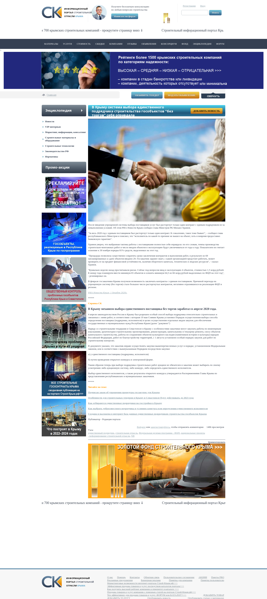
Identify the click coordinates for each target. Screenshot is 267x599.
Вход (202, 5)
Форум (220, 44)
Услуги (67, 44)
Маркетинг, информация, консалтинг (65, 132)
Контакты (135, 577)
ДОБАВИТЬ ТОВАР (213, 595)
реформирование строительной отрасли (109, 436)
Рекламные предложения (120, 580)
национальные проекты (193, 433)
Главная (51, 94)
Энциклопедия (202, 44)
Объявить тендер (147, 95)
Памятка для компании (180, 580)
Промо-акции (57, 167)
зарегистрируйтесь (160, 427)
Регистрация (189, 5)
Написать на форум (124, 16)
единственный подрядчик (101, 433)
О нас (110, 577)
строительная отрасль (126, 433)
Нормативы (51, 156)
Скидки (100, 44)
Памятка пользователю (212, 580)
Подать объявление (182, 95)
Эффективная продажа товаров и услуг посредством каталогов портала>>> (145, 586)
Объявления (148, 44)
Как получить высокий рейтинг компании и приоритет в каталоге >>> (143, 589)
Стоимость (83, 44)
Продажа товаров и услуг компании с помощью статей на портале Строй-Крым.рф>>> (151, 592)
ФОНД (185, 44)
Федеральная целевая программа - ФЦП (159, 433)
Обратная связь (151, 577)
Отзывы (132, 44)
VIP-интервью (53, 126)
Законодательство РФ (57, 151)
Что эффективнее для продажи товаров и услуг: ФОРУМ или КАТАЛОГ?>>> (146, 595)
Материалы (51, 44)
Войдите (141, 427)
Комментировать (216, 442)
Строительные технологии (59, 145)
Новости (49, 121)
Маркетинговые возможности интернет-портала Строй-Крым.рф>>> (142, 583)
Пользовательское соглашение (179, 577)
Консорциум (169, 44)
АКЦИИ (203, 577)
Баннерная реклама (151, 580)
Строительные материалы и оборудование (60, 139)
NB (132, 436)
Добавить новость (206, 110)
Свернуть (213, 96)
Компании (115, 44)
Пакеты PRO (217, 577)
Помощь (121, 577)
